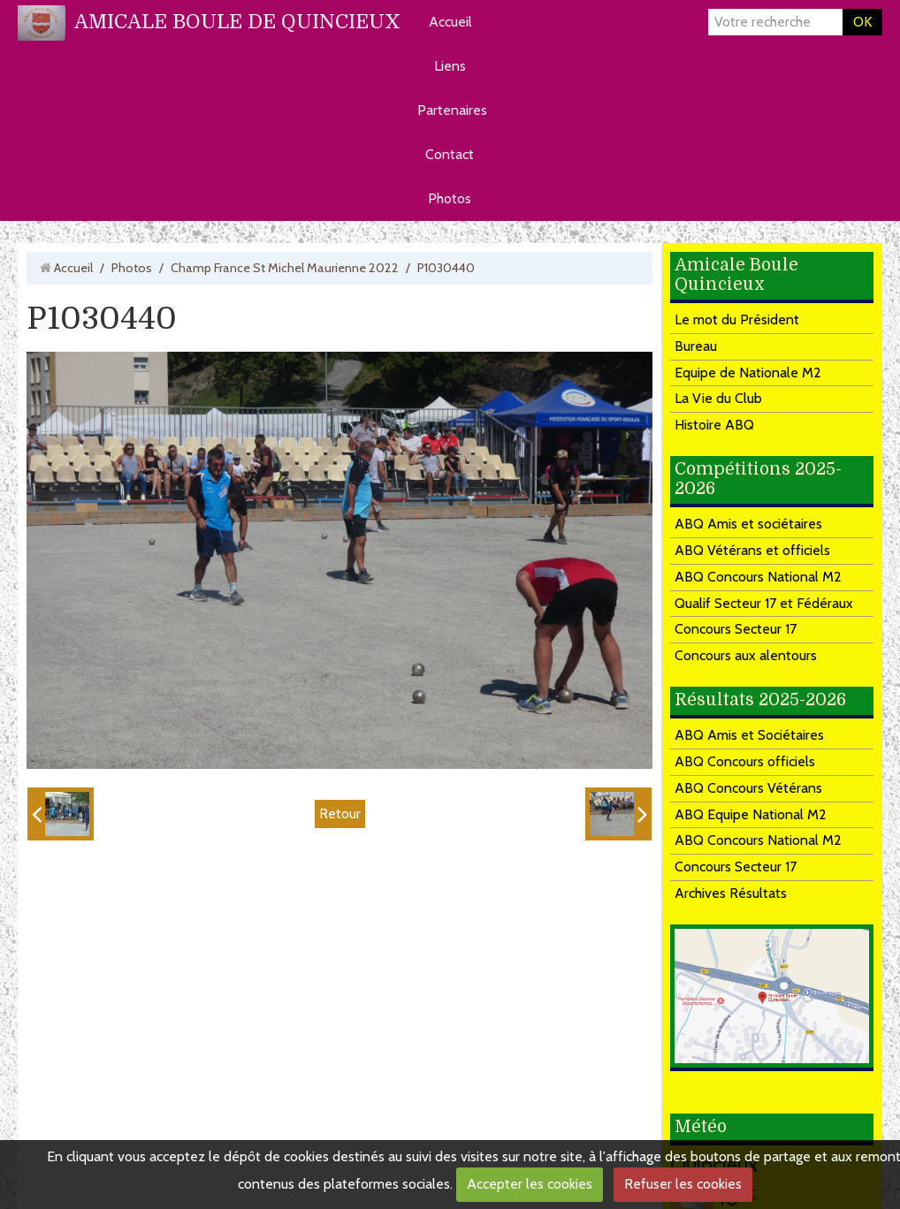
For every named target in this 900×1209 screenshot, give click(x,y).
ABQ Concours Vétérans (748, 787)
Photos (449, 198)
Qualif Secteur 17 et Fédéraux (764, 603)
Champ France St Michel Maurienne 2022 (285, 268)
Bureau (696, 346)
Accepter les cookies (529, 1183)
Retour (340, 813)
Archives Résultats (731, 893)
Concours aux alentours (746, 655)
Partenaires (452, 110)
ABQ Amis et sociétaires (748, 523)
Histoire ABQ (714, 424)
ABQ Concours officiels (745, 761)
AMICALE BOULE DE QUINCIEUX (237, 22)
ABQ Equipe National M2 (751, 814)
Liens (450, 65)
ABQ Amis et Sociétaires (749, 734)
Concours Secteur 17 (736, 628)
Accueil (450, 21)
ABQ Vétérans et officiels (752, 550)
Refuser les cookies (683, 1183)
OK (862, 21)
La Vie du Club (718, 398)
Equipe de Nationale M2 (748, 372)
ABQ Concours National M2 (758, 576)
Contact (449, 154)
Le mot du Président (737, 319)
